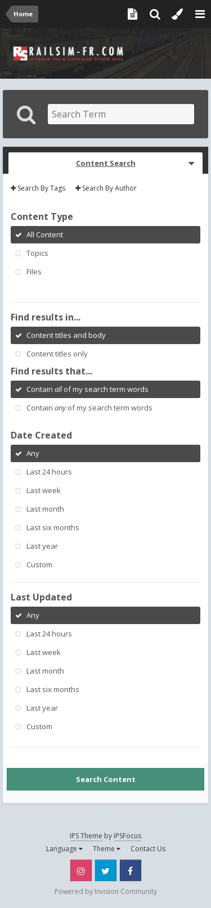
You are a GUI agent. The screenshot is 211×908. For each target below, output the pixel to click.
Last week (43, 490)
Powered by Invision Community (106, 891)
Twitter (105, 870)
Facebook (130, 870)
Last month (45, 509)
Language (64, 848)
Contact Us (148, 848)
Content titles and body (66, 335)
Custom (39, 564)
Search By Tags (38, 188)
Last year (42, 546)
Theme (106, 848)
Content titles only (57, 354)
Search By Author (106, 188)
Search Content (106, 779)
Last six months (52, 527)
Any (32, 453)
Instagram (81, 870)
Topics (37, 253)
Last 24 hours (49, 472)
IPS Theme (86, 836)
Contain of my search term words (87, 389)
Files (34, 271)
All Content (44, 234)
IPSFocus (127, 836)
